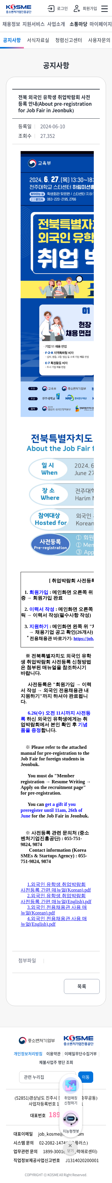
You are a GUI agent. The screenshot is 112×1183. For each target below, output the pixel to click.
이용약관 (53, 1054)
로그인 (56, 8)
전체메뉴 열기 (104, 8)
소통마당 (79, 24)
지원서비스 (33, 24)
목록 (81, 986)
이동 (86, 1077)
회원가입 (84, 8)
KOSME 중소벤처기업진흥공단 (18, 8)
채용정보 (11, 24)
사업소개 (56, 24)
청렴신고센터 (68, 40)
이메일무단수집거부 (81, 1054)
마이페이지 (101, 24)
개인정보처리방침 (28, 1054)
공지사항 (12, 40)
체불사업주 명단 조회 (56, 1062)
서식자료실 (38, 40)
